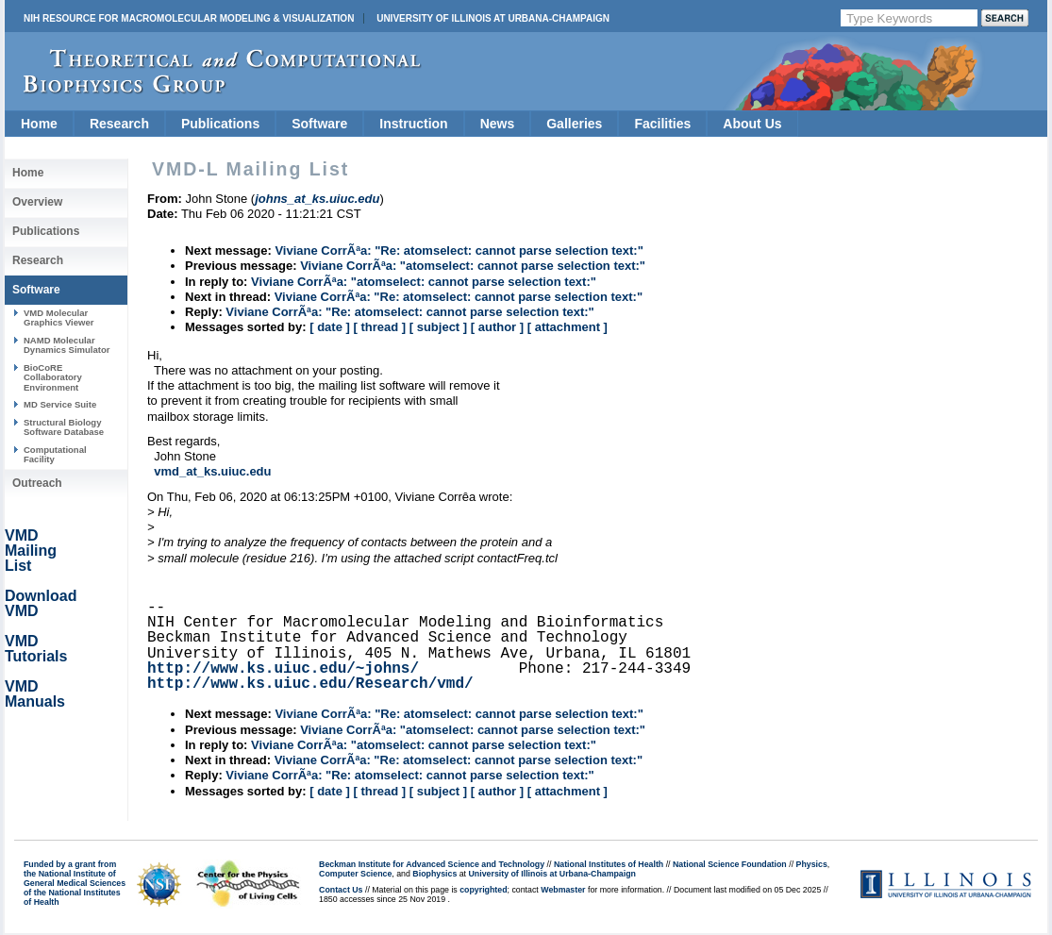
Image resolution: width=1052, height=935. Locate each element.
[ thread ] (379, 327)
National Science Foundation (730, 864)
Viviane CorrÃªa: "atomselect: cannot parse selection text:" (472, 266)
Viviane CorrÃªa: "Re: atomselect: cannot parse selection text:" (459, 250)
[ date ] (329, 327)
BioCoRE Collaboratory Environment (53, 377)
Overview (37, 202)
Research (119, 123)
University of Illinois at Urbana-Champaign (492, 18)
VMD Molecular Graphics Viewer (58, 317)
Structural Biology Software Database (64, 427)
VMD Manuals (35, 694)
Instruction (413, 123)
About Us (752, 123)
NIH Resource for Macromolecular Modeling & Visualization (189, 18)
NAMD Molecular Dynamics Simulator (67, 345)
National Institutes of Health (608, 864)
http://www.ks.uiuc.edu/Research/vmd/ (310, 684)
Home (39, 123)
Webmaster (563, 889)
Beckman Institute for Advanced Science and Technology (431, 864)
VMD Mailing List (31, 550)
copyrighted (483, 889)
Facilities (662, 123)
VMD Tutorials (36, 648)
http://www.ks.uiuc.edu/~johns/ (283, 669)
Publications (220, 123)
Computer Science (355, 873)
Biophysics (434, 873)
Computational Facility (55, 454)
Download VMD (40, 603)
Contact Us (340, 889)
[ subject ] (438, 327)
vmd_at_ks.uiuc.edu (212, 471)
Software (319, 123)
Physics (811, 864)
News (497, 123)
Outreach (37, 483)
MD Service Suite (60, 404)
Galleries (574, 123)
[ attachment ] (567, 327)
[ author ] (497, 327)
